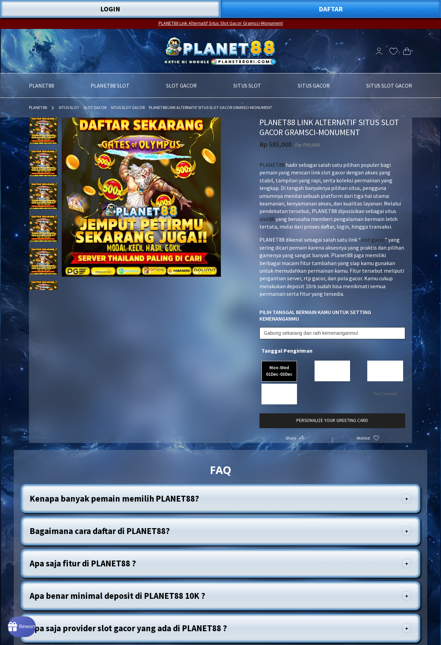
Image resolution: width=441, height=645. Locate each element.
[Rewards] (32, 624)
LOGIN (110, 8)
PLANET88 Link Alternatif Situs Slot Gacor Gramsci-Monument (220, 23)
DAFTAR (331, 8)
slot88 (267, 218)
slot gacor (373, 239)
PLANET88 (38, 107)
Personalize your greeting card (332, 406)
